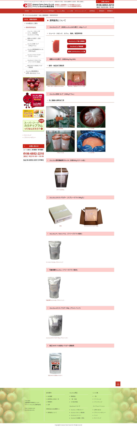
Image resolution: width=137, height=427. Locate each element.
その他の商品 (74, 402)
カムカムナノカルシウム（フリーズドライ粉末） (34, 61)
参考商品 (92, 11)
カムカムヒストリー (76, 415)
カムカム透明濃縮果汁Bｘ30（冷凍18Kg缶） (35, 50)
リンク (96, 415)
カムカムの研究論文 (49, 11)
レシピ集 (70, 11)
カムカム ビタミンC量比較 (77, 412)
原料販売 (101, 11)
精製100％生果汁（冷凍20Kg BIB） (33, 39)
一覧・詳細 (74, 399)
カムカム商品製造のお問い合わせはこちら (33, 72)
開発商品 (73, 396)
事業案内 (110, 11)
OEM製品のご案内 (31, 23)
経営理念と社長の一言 (53, 399)
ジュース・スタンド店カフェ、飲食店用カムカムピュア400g (33, 33)
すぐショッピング (80, 11)
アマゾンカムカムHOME (31, 15)
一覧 (95, 396)
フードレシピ (97, 399)
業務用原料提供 (31, 27)
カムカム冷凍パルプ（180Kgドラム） (33, 44)
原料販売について (52, 412)
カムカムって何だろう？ (77, 409)
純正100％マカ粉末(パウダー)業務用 (34, 66)
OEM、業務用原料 (43, 15)
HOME (27, 11)
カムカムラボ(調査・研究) (77, 418)
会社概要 (50, 396)
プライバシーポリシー (30, 137)
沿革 (49, 404)
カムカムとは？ (36, 11)
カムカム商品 (61, 11)
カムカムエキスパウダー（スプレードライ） (34, 55)
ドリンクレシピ (98, 402)
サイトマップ (27, 135)
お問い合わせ (97, 409)
